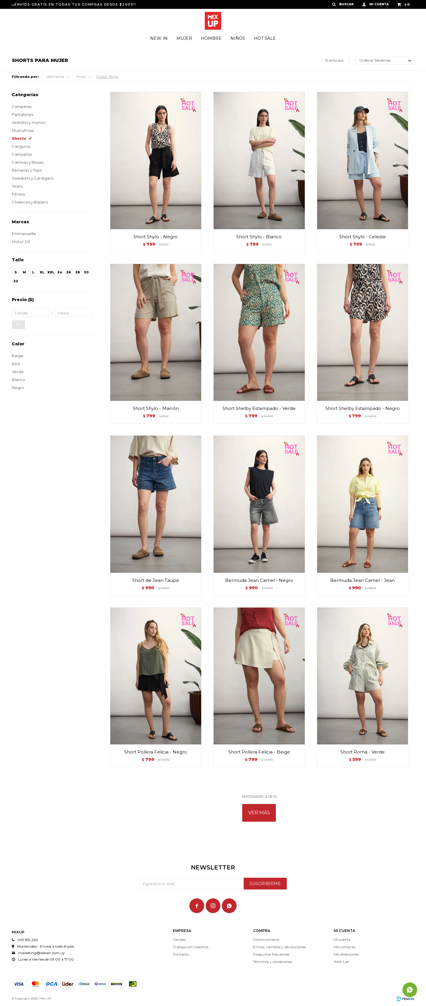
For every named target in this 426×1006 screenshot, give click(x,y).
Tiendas (179, 939)
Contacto (181, 954)
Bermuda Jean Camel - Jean (362, 580)
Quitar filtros (107, 76)
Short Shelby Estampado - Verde (259, 408)
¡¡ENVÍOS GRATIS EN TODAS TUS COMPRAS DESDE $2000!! (74, 4)
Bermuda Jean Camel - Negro (259, 580)
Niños (237, 38)
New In (159, 38)
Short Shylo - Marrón (156, 408)
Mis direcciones (346, 954)
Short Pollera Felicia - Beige (259, 752)
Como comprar (266, 939)
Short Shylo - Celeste (362, 236)
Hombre (211, 38)
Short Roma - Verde (362, 752)
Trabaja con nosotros (190, 947)
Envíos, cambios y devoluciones (279, 947)
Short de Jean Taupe (155, 580)
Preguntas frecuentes (271, 954)
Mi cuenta (342, 939)
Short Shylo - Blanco (259, 236)
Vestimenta (55, 77)
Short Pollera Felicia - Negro (155, 752)
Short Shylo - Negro (156, 236)
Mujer (184, 38)
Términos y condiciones (272, 961)
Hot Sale (265, 38)
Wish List (341, 961)
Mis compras (344, 947)
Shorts (81, 77)
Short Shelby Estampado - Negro (362, 408)
